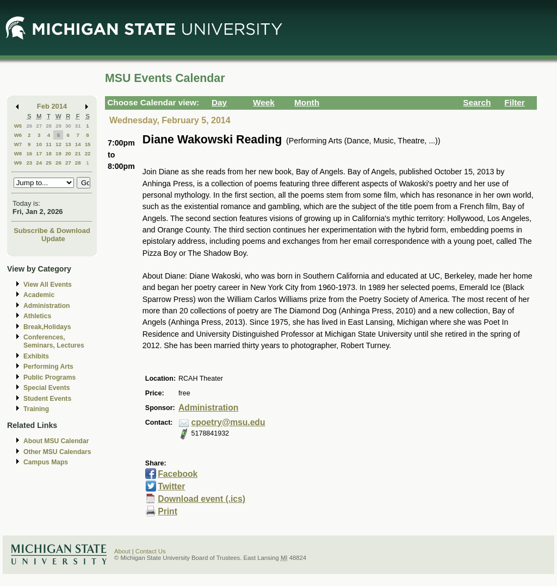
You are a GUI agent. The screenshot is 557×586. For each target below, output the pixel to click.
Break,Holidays (47, 327)
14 (78, 144)
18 (49, 153)
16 (29, 153)
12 (58, 144)
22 (88, 153)
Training (36, 409)
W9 (18, 163)
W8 (18, 153)
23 (29, 163)
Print (167, 511)
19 (58, 153)
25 (49, 163)
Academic (38, 295)
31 (78, 126)
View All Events (47, 284)
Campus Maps (45, 462)
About (122, 551)
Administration (46, 306)
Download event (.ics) (201, 498)
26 (29, 126)
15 (88, 144)
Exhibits (36, 356)
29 (58, 126)
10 (39, 144)
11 (49, 144)
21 (78, 153)
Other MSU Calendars (57, 452)
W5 (18, 126)
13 (68, 144)
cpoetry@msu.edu (228, 422)
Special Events (46, 388)
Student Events (47, 398)
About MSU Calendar (56, 441)
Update (53, 239)
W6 (18, 135)
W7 (18, 144)
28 (49, 126)
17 (39, 153)
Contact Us (150, 551)
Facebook (177, 473)
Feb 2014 (52, 106)
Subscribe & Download (52, 230)
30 (68, 126)
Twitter (171, 486)
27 (39, 126)
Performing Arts (48, 366)
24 (39, 163)
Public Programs (49, 377)
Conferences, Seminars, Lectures (53, 341)
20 (68, 153)
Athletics (37, 316)
